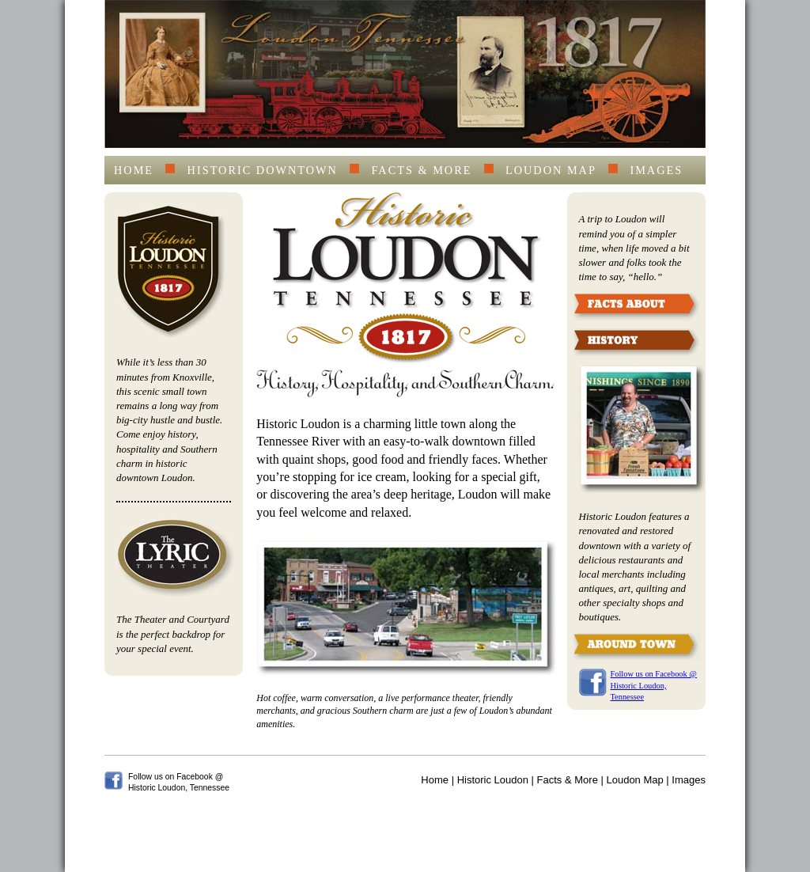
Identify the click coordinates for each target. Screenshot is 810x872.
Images (656, 170)
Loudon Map (550, 170)
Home (133, 170)
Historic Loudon (492, 780)
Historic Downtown (262, 170)
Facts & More (421, 170)
